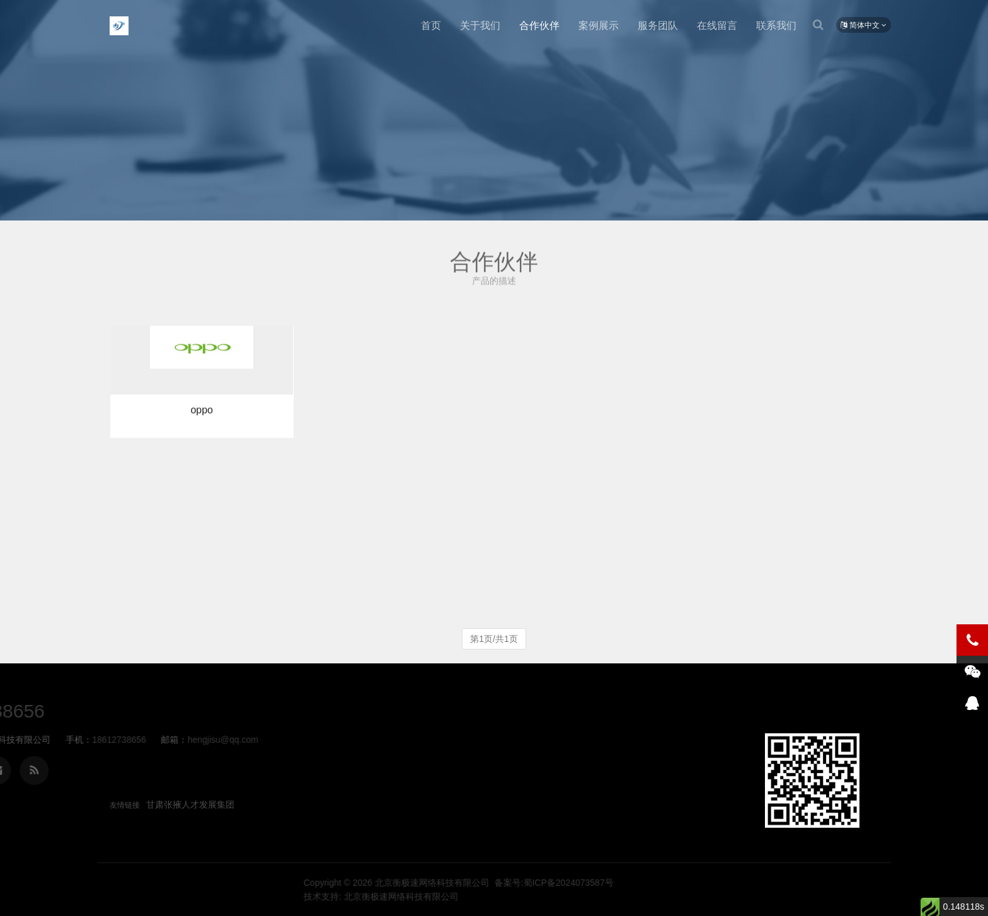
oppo (201, 416)
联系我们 (776, 25)
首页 (431, 25)
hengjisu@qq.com (65, 740)
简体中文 (864, 25)
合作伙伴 (539, 25)
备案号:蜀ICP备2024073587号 (714, 883)
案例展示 (598, 25)
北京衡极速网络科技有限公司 (119, 25)
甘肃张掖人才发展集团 (190, 804)
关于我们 (480, 25)
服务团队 (658, 25)
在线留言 (717, 25)
